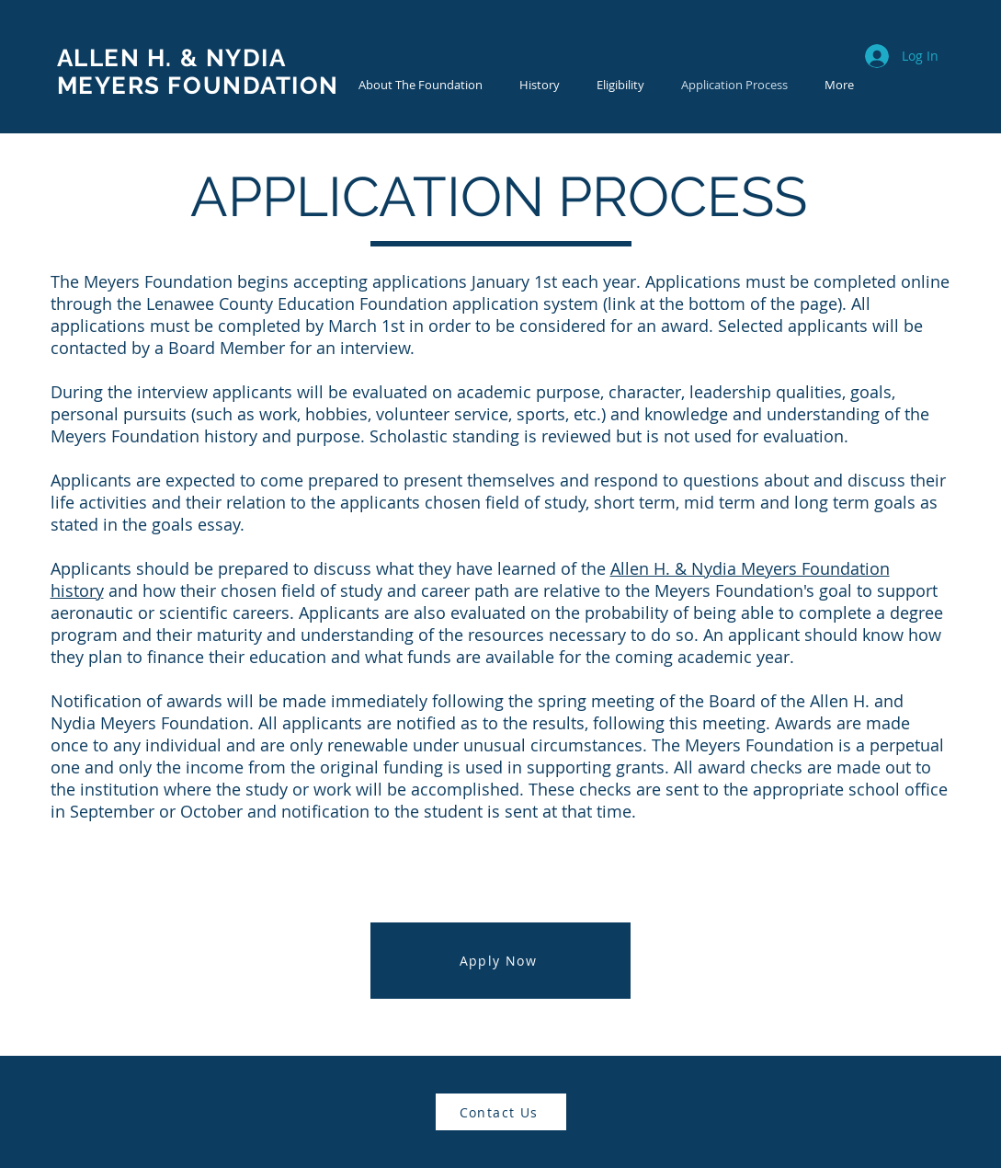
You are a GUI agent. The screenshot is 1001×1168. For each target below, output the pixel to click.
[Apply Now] (500, 960)
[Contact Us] (501, 1112)
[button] (539, 85)
